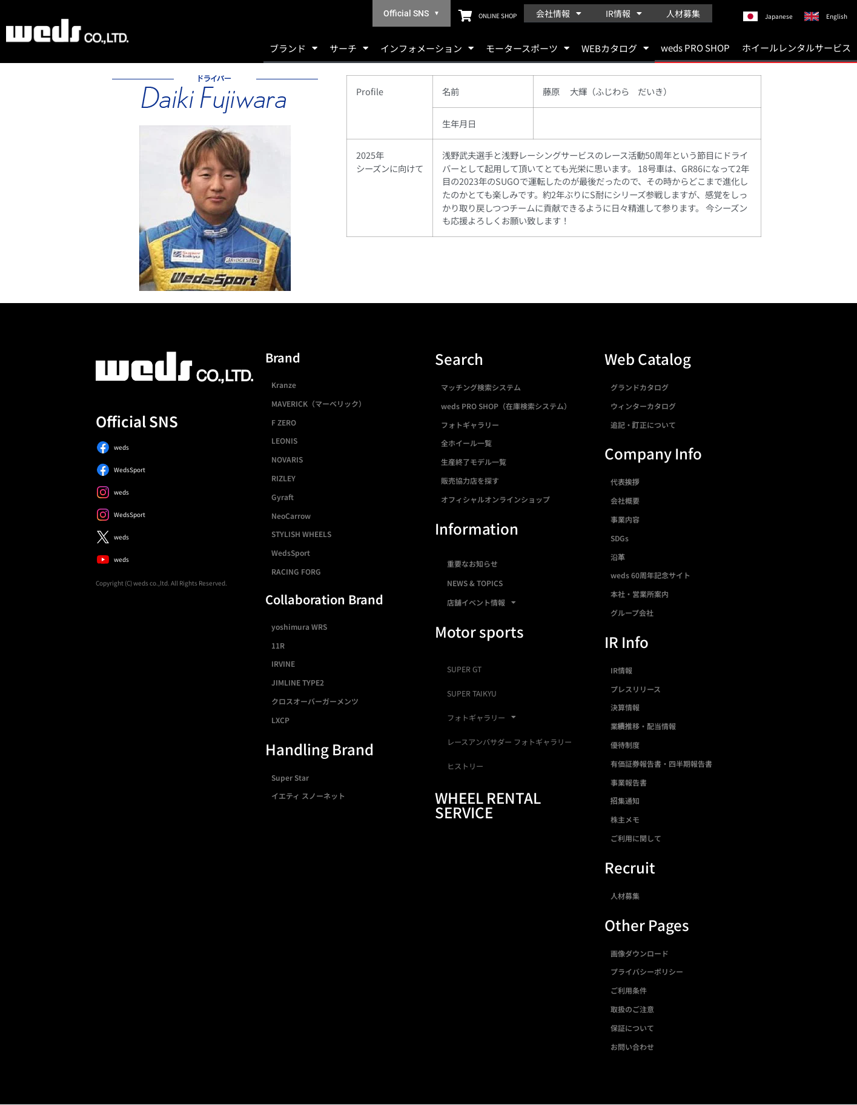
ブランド (293, 48)
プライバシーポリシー (646, 971)
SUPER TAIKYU (472, 693)
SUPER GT (464, 669)
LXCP (280, 720)
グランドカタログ (639, 387)
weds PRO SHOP (695, 47)
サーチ (348, 48)
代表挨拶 (625, 481)
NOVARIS (287, 459)
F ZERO (283, 422)
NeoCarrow (291, 515)
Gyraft (282, 497)
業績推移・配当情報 (643, 726)
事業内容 (625, 519)
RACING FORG (296, 571)
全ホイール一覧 (466, 443)
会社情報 (558, 13)
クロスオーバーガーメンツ (315, 701)
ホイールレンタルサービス (796, 47)
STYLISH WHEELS (301, 534)
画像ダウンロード (639, 953)
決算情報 (625, 707)
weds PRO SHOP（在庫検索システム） (506, 406)
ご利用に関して (635, 838)
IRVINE (283, 663)
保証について (632, 1028)
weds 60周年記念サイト (650, 575)
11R (278, 645)
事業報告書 (628, 782)
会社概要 (625, 500)
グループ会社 (632, 612)
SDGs (619, 538)
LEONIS (284, 440)
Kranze (283, 384)
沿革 (617, 557)
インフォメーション (427, 48)
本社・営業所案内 (639, 594)
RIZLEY (283, 478)
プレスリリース (635, 689)
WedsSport (290, 552)
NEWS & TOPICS (475, 583)
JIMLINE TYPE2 (297, 682)
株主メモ (625, 819)
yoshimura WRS (299, 626)
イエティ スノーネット (308, 795)
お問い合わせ (632, 1046)
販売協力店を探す (470, 480)
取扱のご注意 (632, 1009)
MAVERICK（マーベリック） (318, 403)
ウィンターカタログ (643, 406)
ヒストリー (465, 766)
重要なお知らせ (472, 563)
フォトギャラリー (470, 424)
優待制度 (625, 744)
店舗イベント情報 (481, 602)
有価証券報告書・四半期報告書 (661, 763)
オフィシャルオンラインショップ (495, 499)
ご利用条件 (628, 990)
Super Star (290, 777)
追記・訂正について (643, 424)
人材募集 (683, 13)
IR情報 (624, 13)
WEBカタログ (615, 48)
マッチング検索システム (481, 387)
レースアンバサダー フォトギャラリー (509, 741)
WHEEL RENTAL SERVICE (488, 805)
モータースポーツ (527, 48)
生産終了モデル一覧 (473, 461)
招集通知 (625, 800)
